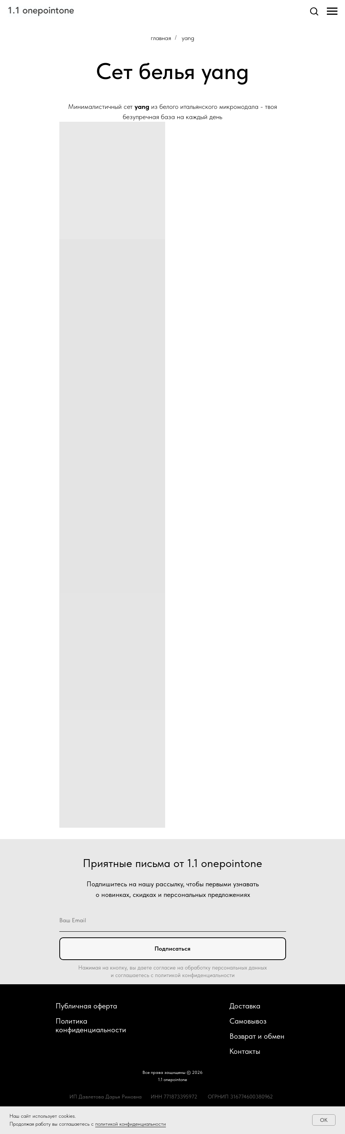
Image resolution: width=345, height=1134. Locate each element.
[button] (314, 11)
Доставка (244, 1005)
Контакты (244, 1051)
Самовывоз (247, 1020)
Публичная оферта (86, 1005)
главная (161, 38)
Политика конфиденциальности (91, 1025)
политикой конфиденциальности (130, 1124)
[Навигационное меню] (332, 11)
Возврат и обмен (257, 1036)
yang (188, 38)
